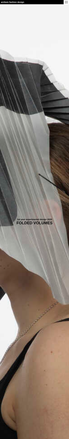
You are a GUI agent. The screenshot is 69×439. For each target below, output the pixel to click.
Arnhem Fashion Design (12, 2)
